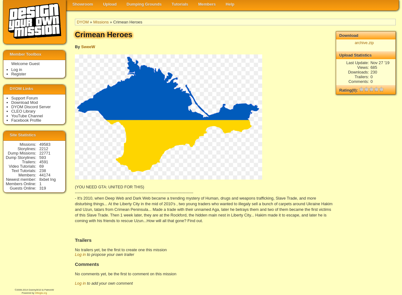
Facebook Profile (26, 120)
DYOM (83, 22)
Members (207, 4)
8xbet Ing (47, 179)
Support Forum (24, 98)
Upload (109, 4)
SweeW (88, 46)
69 (41, 166)
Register (18, 74)
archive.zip (364, 42)
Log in (80, 254)
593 (42, 157)
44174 (45, 175)
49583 (45, 144)
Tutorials (180, 4)
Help (230, 4)
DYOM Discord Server (31, 106)
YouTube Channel (27, 116)
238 (42, 170)
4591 (43, 162)
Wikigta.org (41, 293)
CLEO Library (23, 111)
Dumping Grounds (144, 4)
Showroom (82, 4)
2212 (43, 148)
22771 (45, 153)
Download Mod (24, 102)
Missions (101, 22)
